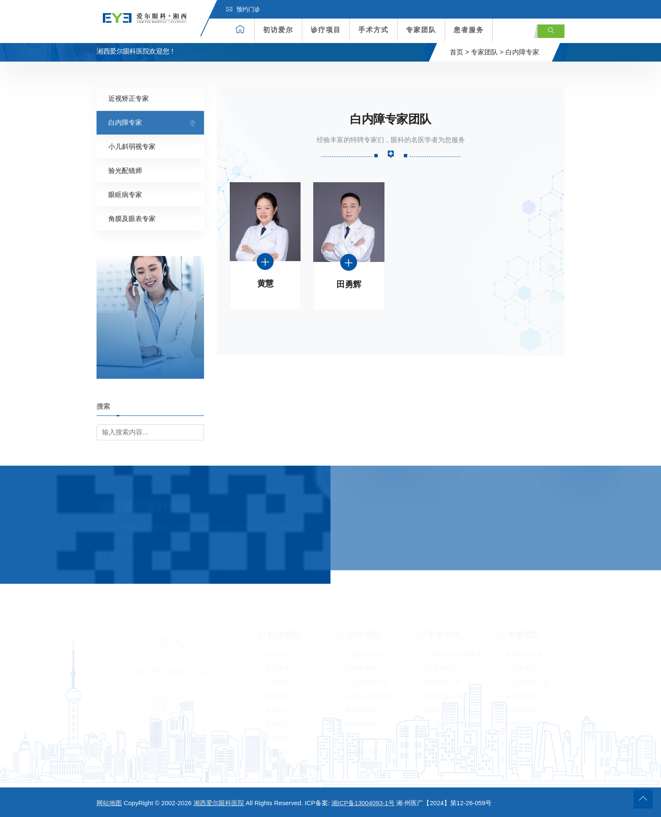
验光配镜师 (125, 170)
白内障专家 (522, 52)
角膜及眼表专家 (132, 218)
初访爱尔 (278, 29)
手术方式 (373, 29)
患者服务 (469, 29)
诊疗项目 (326, 29)
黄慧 (265, 283)
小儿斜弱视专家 (132, 146)
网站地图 (109, 802)
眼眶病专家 (125, 194)
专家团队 (421, 29)
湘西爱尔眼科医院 (218, 802)
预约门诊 (243, 9)
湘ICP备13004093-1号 (363, 802)
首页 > (459, 52)
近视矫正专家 (128, 98)
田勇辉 (348, 284)
